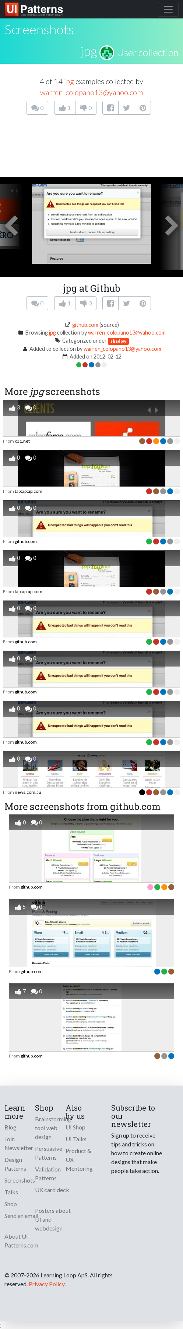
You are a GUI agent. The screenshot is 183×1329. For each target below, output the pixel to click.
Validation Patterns (48, 1173)
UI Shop (75, 1127)
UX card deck (52, 1189)
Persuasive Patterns (48, 1153)
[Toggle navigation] (168, 9)
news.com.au (28, 792)
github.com (85, 325)
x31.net (22, 441)
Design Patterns (15, 1164)
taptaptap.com (28, 491)
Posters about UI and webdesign (53, 1219)
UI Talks (76, 1138)
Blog (10, 1127)
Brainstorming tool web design (53, 1127)
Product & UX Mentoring (79, 1159)
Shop (10, 1203)
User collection (148, 52)
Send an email (21, 1215)
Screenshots (19, 1180)
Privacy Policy (46, 1283)
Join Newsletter (18, 1143)
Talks (11, 1191)
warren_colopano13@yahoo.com (91, 92)
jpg (88, 51)
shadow (118, 341)
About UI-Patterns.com (21, 1241)
